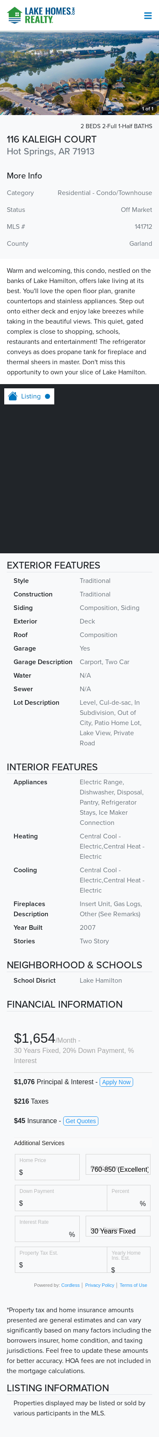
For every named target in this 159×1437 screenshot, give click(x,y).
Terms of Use (133, 1285)
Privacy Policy (99, 1285)
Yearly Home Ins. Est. (126, 1255)
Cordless (70, 1285)
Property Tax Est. (39, 1253)
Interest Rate (34, 1222)
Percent (120, 1191)
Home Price (33, 1160)
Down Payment (37, 1191)
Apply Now (116, 1082)
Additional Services (39, 1143)
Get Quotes (81, 1121)
